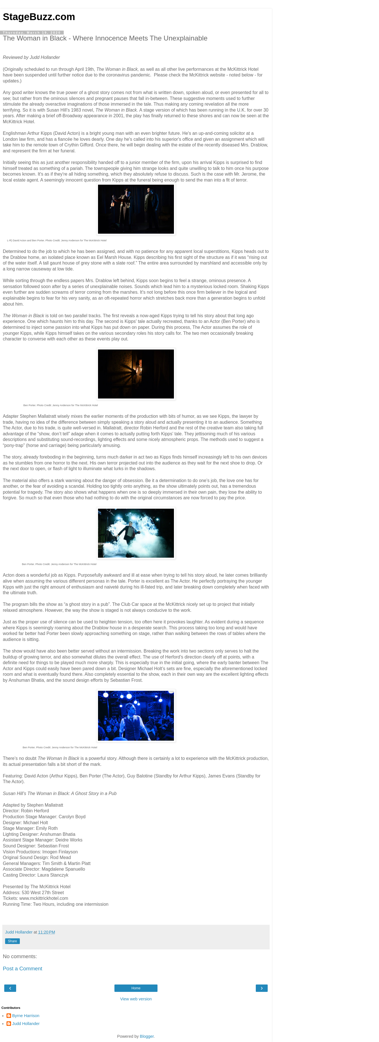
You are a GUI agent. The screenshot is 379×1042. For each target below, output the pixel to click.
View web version (136, 999)
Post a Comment (22, 968)
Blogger (147, 1036)
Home (135, 988)
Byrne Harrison (25, 1015)
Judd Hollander (26, 1023)
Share (12, 941)
